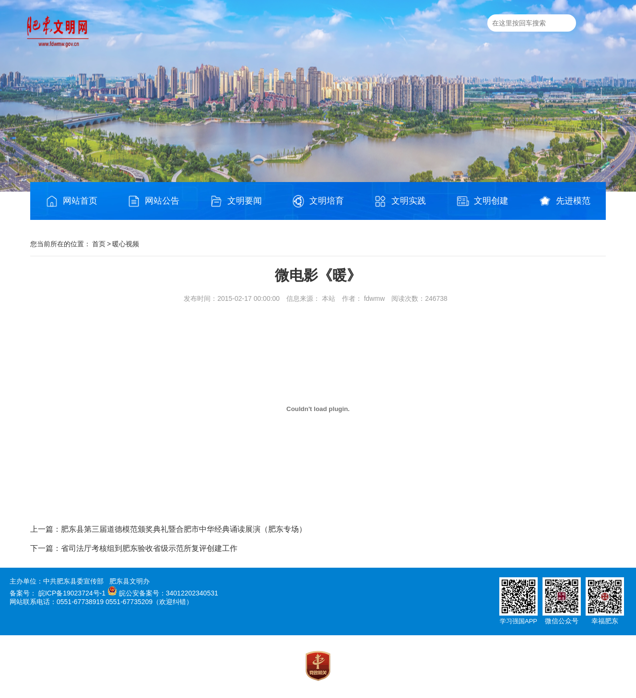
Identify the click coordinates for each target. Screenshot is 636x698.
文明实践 (400, 201)
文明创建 (482, 201)
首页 (99, 244)
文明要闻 (236, 201)
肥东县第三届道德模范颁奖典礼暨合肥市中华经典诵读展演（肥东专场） (183, 529)
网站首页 (71, 201)
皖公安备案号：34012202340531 (168, 593)
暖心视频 (125, 244)
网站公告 (153, 201)
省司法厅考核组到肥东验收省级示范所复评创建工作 (149, 548)
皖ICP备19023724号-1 (72, 593)
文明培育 (318, 201)
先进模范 (564, 201)
